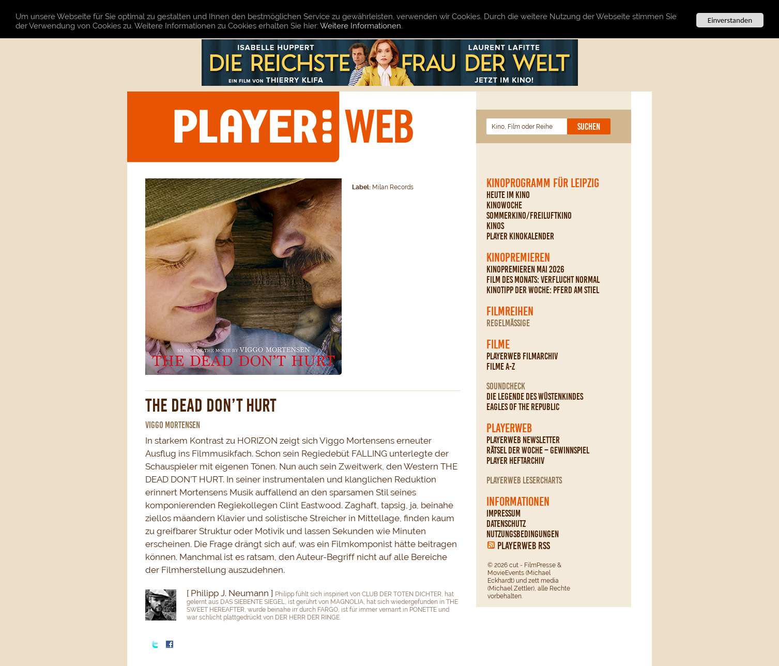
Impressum (503, 513)
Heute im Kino (508, 195)
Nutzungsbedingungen (522, 534)
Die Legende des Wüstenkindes (534, 396)
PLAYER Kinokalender (520, 236)
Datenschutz (506, 523)
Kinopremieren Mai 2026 (525, 269)
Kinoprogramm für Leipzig (542, 183)
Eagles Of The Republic (522, 407)
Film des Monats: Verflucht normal (543, 279)
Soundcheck (505, 386)
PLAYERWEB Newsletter (523, 440)
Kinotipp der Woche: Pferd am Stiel (542, 290)
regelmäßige (508, 323)
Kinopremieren (518, 257)
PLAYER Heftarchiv (515, 460)
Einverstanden (730, 20)
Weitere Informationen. (361, 26)
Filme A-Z (500, 366)
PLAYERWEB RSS (523, 545)
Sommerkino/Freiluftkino (529, 215)
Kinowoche (504, 205)
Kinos (495, 226)
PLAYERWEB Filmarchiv (522, 356)
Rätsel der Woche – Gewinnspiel (537, 450)
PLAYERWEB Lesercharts (524, 480)
